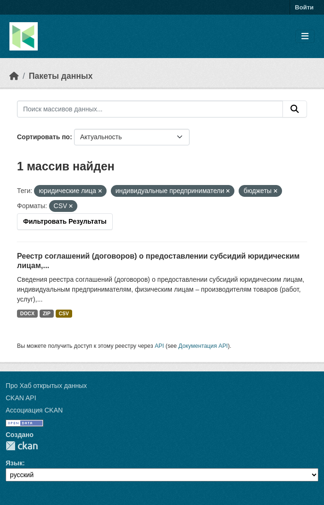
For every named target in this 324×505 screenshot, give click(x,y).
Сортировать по (43, 137)
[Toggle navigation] (305, 36)
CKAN (22, 446)
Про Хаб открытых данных (46, 385)
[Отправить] (294, 109)
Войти (304, 7)
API (159, 346)
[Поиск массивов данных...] (150, 109)
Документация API (203, 346)
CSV (64, 313)
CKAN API (21, 398)
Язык (14, 463)
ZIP (46, 313)
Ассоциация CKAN (34, 410)
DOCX (27, 313)
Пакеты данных (61, 76)
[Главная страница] (14, 76)
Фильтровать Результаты (65, 221)
